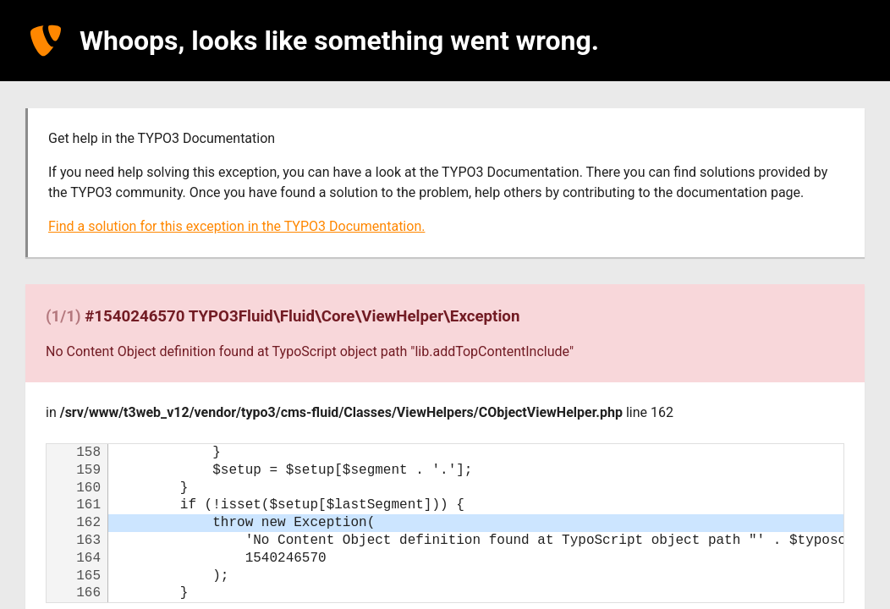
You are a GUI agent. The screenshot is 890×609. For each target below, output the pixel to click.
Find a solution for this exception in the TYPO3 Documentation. (236, 226)
